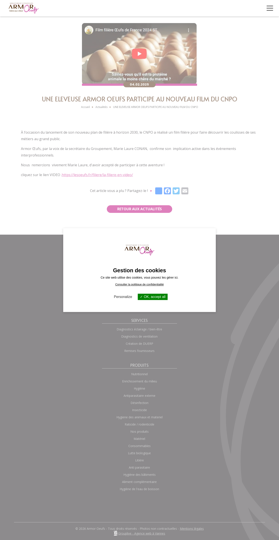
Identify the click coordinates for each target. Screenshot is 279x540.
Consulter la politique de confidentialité (139, 284)
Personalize (123, 297)
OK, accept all (152, 297)
